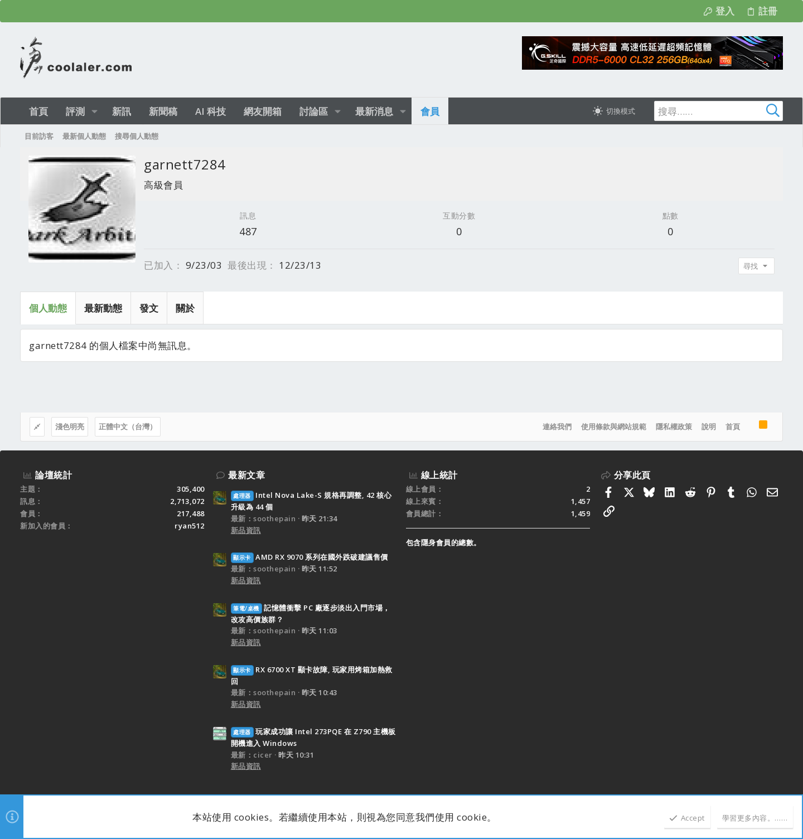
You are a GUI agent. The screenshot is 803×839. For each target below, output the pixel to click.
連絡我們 (557, 426)
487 (248, 231)
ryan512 (190, 526)
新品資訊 (246, 530)
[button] (94, 111)
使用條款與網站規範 (613, 426)
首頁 (732, 426)
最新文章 (246, 475)
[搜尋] (713, 110)
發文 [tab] (148, 308)
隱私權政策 (674, 426)
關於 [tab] (185, 308)
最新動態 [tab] (103, 308)
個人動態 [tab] (48, 308)
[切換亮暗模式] (614, 111)
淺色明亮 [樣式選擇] (69, 426)
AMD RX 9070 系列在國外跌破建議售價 (309, 557)
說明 (709, 426)
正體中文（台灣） (128, 426)
